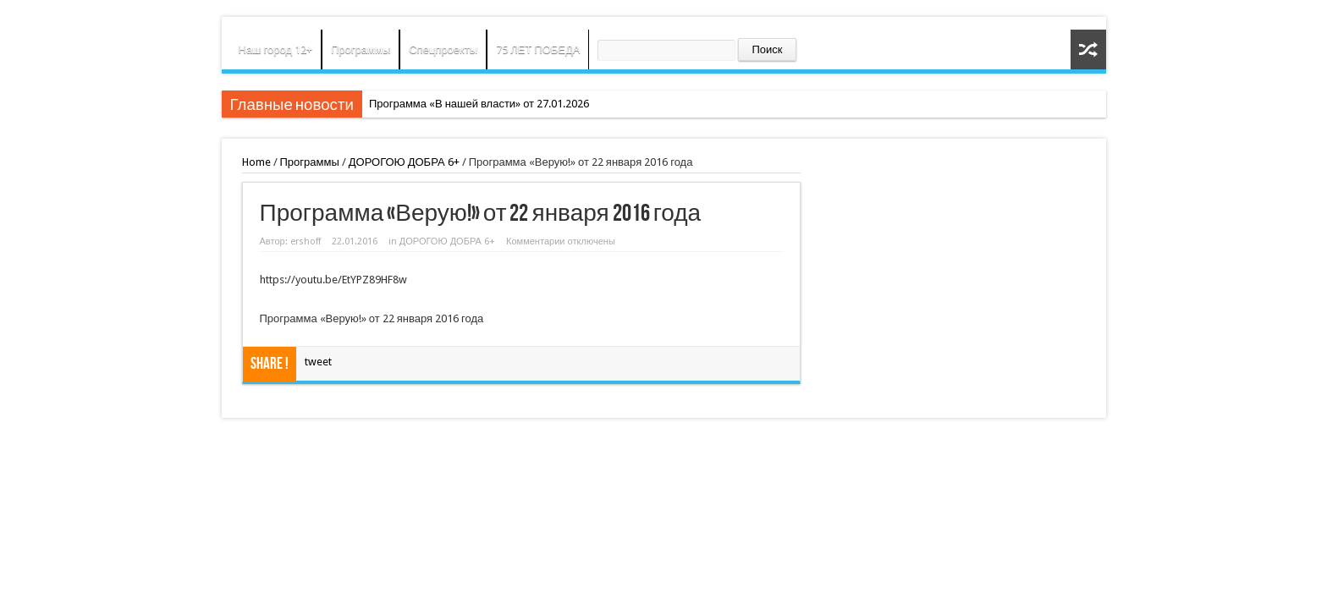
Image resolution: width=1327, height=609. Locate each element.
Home (256, 162)
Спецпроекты (443, 49)
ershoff (305, 241)
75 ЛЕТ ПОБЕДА (538, 49)
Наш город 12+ (276, 49)
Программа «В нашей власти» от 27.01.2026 (479, 103)
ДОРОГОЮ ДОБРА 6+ (404, 162)
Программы (360, 49)
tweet (318, 361)
